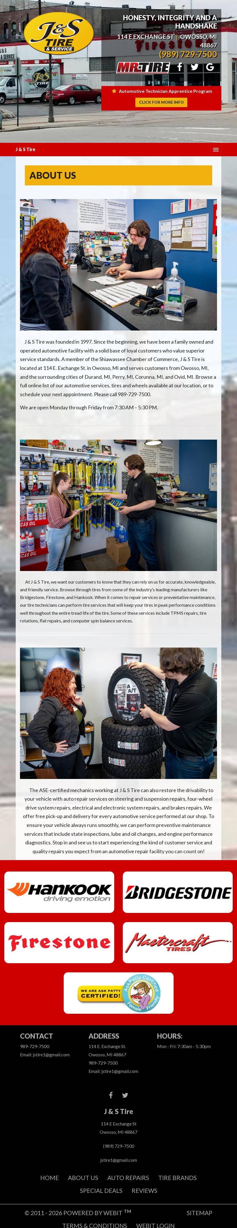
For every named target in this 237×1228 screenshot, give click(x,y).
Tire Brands (177, 1177)
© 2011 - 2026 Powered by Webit (78, 1212)
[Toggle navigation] (215, 149)
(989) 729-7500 (188, 54)
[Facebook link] (110, 1095)
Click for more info (161, 102)
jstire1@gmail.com (118, 1160)
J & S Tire (25, 149)
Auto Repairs (128, 1177)
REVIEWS (144, 1190)
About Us (83, 1177)
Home (49, 1177)
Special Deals (101, 1190)
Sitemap (199, 1212)
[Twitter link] (125, 1095)
